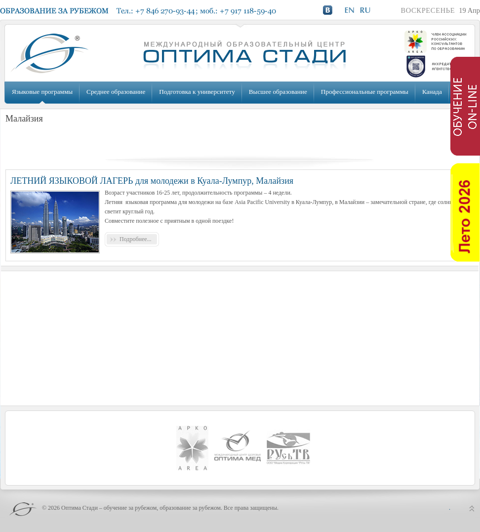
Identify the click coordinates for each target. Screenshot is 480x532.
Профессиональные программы (364, 91)
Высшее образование (278, 91)
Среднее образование (115, 91)
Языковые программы (42, 91)
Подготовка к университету (197, 91)
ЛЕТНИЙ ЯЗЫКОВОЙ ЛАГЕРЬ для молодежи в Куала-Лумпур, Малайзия (151, 181)
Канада (432, 91)
